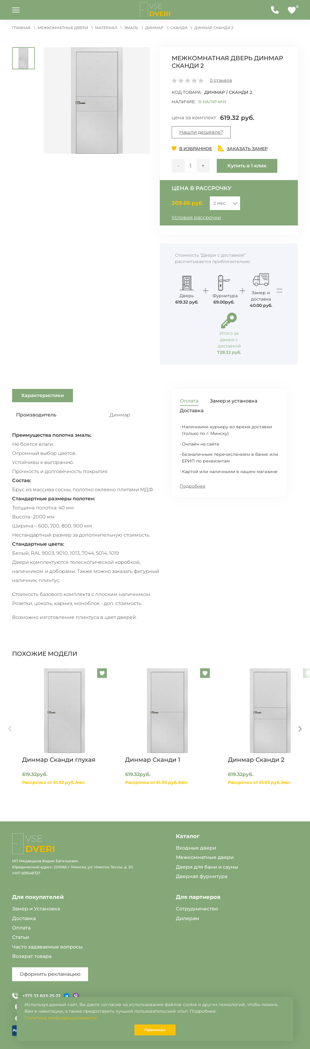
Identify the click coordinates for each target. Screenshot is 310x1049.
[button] (97, 100)
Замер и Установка (36, 909)
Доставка (24, 918)
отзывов (221, 80)
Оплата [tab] (189, 401)
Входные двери (196, 848)
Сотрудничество (197, 909)
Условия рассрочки (196, 217)
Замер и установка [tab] (233, 401)
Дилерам (187, 918)
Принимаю (155, 1030)
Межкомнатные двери (205, 857)
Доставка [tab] (191, 410)
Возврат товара (31, 956)
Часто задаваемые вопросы (47, 947)
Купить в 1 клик (246, 166)
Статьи (20, 937)
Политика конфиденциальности (61, 1018)
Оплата (21, 928)
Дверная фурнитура (201, 876)
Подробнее (193, 486)
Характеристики (42, 395)
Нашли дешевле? (201, 132)
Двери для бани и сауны (207, 867)
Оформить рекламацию (50, 974)
